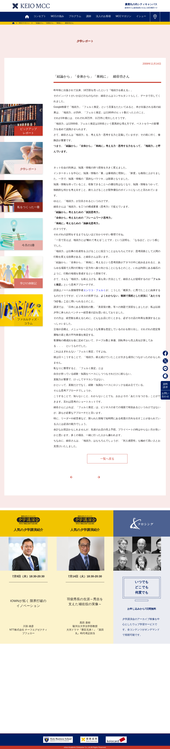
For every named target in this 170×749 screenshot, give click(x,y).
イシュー (141, 16)
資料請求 (165, 385)
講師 (88, 16)
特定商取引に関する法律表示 (99, 716)
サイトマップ (67, 709)
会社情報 (33, 716)
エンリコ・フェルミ (94, 290)
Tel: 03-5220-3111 (145, 709)
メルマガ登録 (76, 694)
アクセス (15, 709)
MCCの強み (57, 16)
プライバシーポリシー (62, 716)
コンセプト (40, 16)
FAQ (85, 709)
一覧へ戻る (107, 458)
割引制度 (56, 694)
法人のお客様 (103, 16)
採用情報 (15, 716)
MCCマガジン (123, 16)
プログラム (75, 16)
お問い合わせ (165, 395)
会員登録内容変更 (38, 709)
